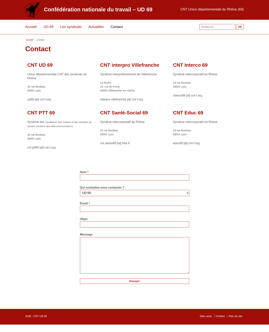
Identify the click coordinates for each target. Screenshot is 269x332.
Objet (84, 219)
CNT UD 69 (40, 323)
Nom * (84, 172)
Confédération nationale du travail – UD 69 (98, 9)
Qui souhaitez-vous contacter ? (102, 187)
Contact (117, 27)
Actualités (96, 27)
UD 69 (48, 27)
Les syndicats (71, 27)
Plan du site (235, 323)
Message (86, 234)
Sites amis (206, 323)
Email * (85, 203)
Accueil (31, 27)
